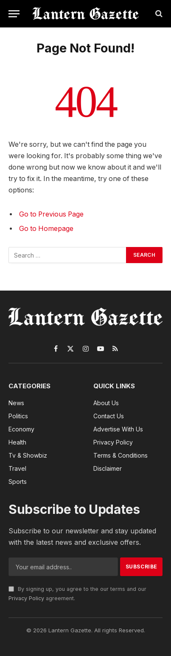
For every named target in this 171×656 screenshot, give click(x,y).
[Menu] (14, 13)
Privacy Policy (26, 598)
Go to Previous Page (51, 214)
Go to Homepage (46, 229)
